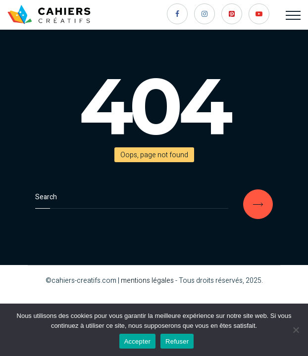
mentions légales (147, 280)
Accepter (137, 341)
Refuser (177, 341)
